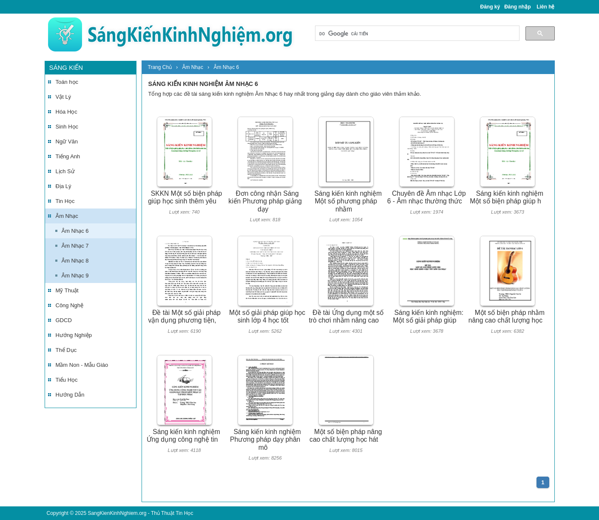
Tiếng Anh (68, 156)
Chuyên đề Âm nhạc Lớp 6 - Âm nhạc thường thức (426, 197)
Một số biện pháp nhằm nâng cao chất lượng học (506, 316)
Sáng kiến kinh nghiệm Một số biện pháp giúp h (506, 197)
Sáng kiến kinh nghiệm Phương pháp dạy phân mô (265, 439)
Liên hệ (545, 7)
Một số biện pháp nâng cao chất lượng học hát (345, 435)
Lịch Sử (65, 171)
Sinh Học (67, 126)
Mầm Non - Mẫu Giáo (82, 365)
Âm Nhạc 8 (75, 260)
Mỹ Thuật (67, 290)
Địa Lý (63, 186)
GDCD (64, 320)
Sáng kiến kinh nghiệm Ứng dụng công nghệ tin (183, 435)
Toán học (67, 82)
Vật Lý (63, 97)
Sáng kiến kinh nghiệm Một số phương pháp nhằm (347, 201)
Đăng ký (490, 7)
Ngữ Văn (67, 141)
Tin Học (65, 201)
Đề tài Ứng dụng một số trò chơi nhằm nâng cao (346, 316)
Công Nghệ (70, 305)
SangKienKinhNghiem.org (117, 513)
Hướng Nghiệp (74, 335)
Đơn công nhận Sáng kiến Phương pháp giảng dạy (265, 201)
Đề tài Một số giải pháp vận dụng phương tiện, (184, 316)
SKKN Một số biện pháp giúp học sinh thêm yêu (185, 197)
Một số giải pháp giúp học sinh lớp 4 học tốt (267, 316)
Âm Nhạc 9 (75, 275)
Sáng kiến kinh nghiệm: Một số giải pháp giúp (428, 316)
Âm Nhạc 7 (75, 246)
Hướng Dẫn (70, 394)
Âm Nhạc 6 (75, 231)
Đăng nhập (517, 7)
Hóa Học (66, 112)
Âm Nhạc (67, 216)
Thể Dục (66, 350)
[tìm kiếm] (416, 34)
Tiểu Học (67, 380)
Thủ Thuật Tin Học (172, 513)
